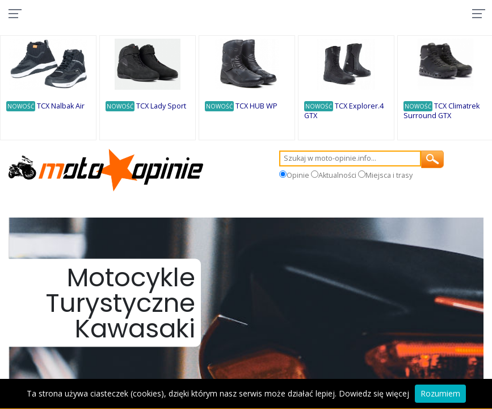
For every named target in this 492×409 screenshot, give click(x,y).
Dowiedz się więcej (374, 393)
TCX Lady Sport (163, 107)
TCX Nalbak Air (62, 107)
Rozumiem (440, 393)
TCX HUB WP (258, 107)
